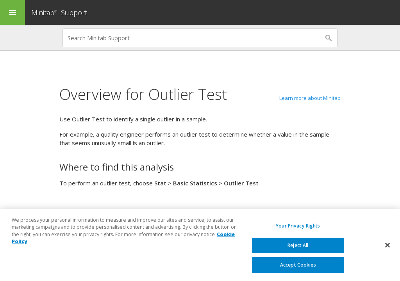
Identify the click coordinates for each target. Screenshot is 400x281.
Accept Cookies (298, 265)
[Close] (387, 245)
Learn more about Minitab (310, 97)
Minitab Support (59, 12)
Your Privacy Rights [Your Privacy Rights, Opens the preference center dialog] (298, 226)
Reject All (298, 245)
